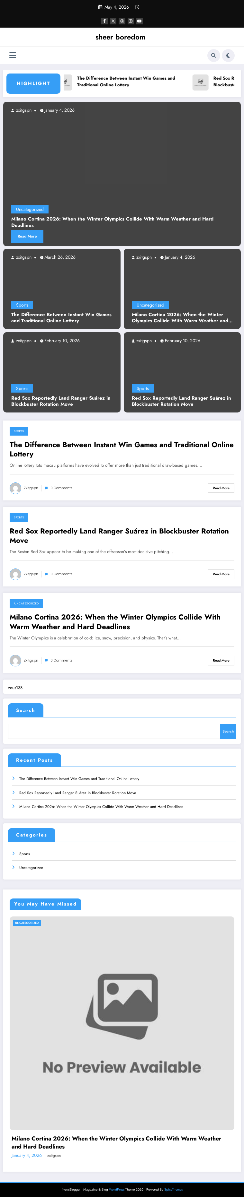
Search (25, 710)
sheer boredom (120, 37)
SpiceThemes (173, 1187)
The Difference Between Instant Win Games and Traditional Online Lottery (128, 81)
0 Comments (61, 488)
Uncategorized (150, 305)
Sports (22, 305)
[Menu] (12, 55)
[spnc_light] (228, 55)
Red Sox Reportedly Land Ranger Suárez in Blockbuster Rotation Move (61, 401)
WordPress (116, 1187)
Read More (27, 236)
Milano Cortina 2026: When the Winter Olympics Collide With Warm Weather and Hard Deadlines (180, 318)
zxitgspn (23, 257)
